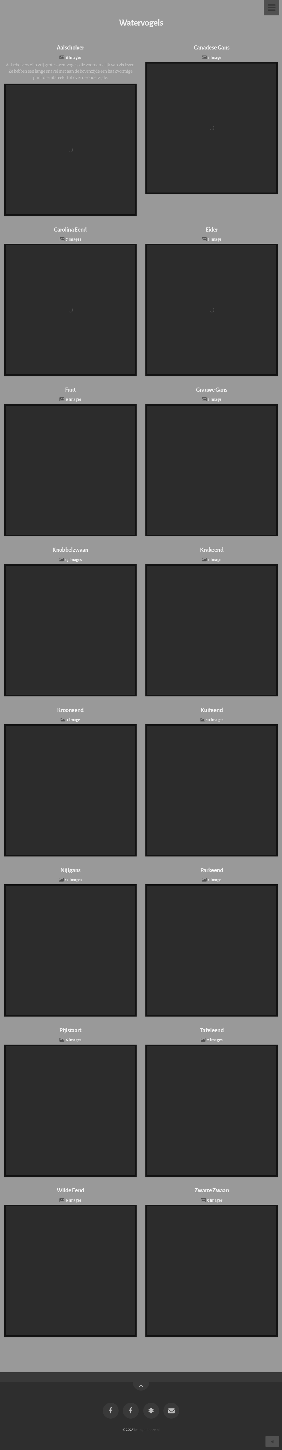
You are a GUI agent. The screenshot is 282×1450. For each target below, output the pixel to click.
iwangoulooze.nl (147, 1429)
